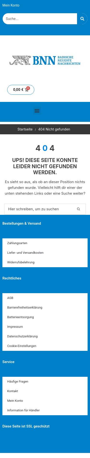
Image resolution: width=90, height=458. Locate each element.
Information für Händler (23, 410)
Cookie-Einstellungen (21, 346)
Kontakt (12, 391)
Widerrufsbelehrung (21, 262)
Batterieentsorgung (20, 317)
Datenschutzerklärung (22, 336)
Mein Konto (10, 5)
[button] (37, 111)
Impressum (15, 326)
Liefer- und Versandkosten (25, 252)
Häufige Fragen (17, 381)
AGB (10, 298)
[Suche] (82, 18)
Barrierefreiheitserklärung (24, 307)
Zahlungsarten (17, 243)
